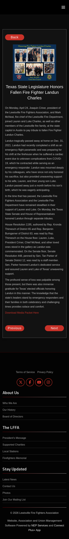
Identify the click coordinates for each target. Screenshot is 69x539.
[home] (8, 7)
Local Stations (11, 451)
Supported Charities (14, 444)
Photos (6, 493)
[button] (63, 7)
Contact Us (9, 486)
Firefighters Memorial (14, 458)
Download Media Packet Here (22, 312)
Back (14, 37)
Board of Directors (13, 416)
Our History (9, 409)
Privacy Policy (45, 372)
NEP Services (39, 525)
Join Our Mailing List (14, 499)
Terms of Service (25, 372)
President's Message (14, 438)
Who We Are (10, 403)
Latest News (10, 479)
